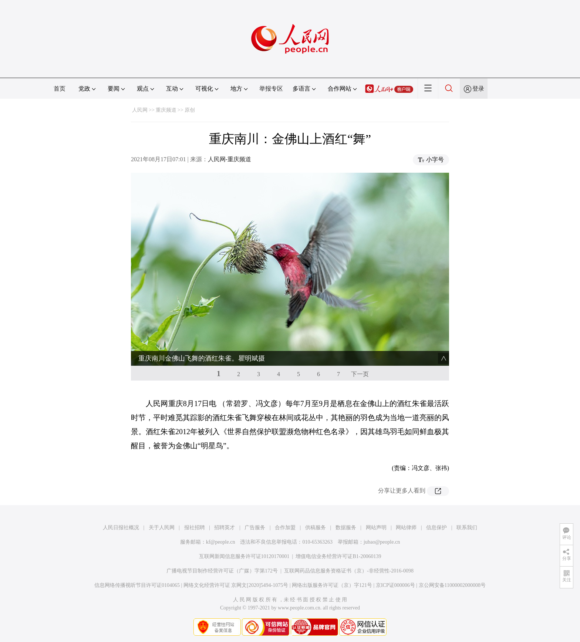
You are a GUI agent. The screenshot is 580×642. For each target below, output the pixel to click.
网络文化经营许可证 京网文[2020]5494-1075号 (236, 585)
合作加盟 (285, 527)
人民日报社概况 (121, 527)
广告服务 (255, 527)
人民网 (140, 110)
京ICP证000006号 (395, 585)
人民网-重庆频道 (229, 159)
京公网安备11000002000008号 (452, 585)
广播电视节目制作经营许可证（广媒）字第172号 (222, 571)
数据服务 (345, 527)
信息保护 (436, 527)
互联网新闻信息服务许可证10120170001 (244, 556)
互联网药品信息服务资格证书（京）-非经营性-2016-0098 (349, 571)
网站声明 (376, 527)
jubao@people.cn (382, 542)
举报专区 (271, 88)
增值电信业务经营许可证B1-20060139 (338, 556)
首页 (59, 88)
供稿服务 (315, 527)
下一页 (360, 374)
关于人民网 (162, 527)
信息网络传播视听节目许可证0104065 (137, 585)
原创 (190, 110)
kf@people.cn (220, 542)
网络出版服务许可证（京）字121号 (332, 585)
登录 (478, 88)
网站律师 (406, 527)
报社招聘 (194, 527)
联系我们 (466, 527)
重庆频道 (166, 110)
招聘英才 (224, 527)
